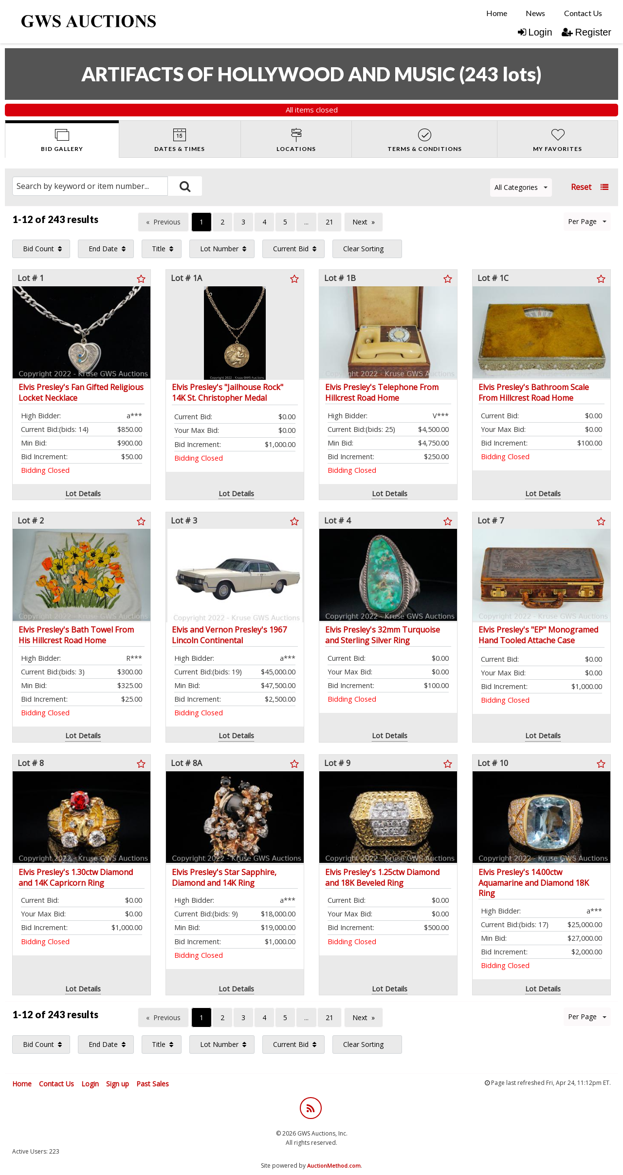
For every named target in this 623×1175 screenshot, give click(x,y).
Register (586, 32)
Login (535, 32)
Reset (581, 187)
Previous (167, 221)
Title (158, 248)
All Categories (521, 187)
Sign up (117, 1083)
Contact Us (583, 13)
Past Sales (152, 1083)
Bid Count (38, 248)
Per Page (587, 221)
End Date (103, 248)
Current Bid (291, 248)
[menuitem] (496, 13)
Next (359, 221)
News (535, 13)
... (306, 221)
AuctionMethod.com (334, 1165)
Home (496, 13)
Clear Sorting (363, 248)
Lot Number (219, 248)
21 (329, 221)
